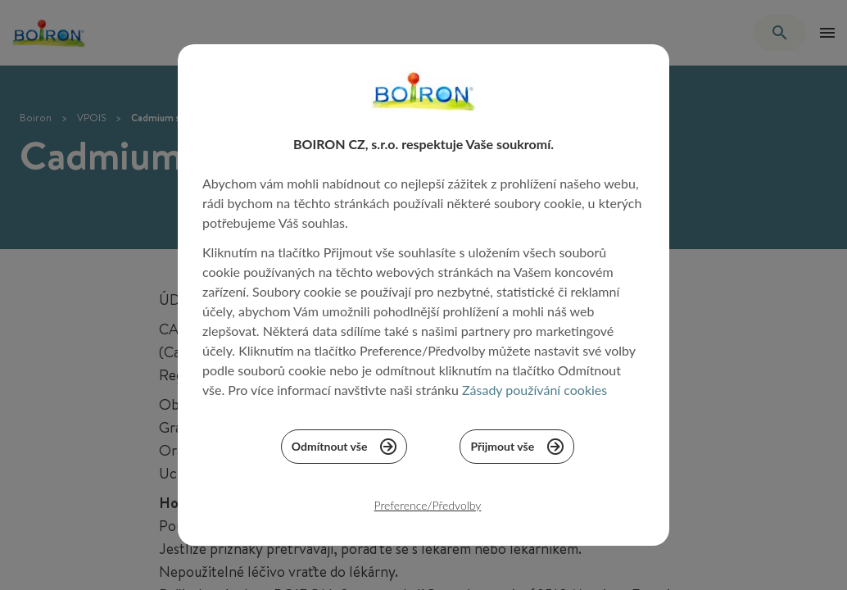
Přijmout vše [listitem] (517, 454)
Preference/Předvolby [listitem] (428, 513)
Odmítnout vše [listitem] (344, 454)
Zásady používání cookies (534, 397)
